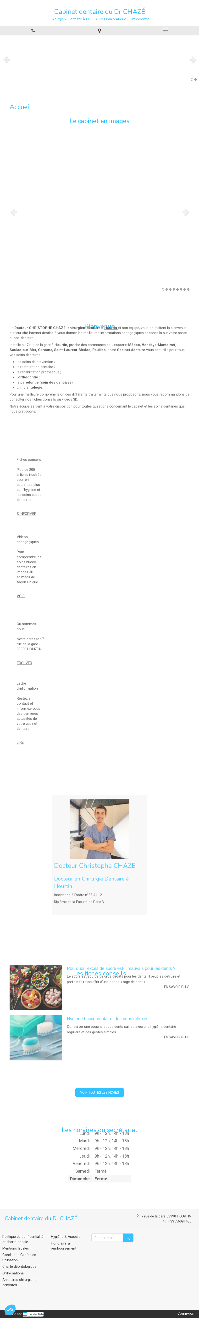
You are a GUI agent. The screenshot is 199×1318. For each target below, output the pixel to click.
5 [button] (177, 289)
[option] (99, 59)
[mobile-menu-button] (166, 30)
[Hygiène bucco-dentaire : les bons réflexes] (36, 967)
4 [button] (174, 289)
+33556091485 (179, 1221)
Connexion (185, 1313)
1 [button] (192, 79)
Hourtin (110, 261)
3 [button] (170, 289)
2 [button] (195, 79)
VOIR (21, 545)
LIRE (20, 691)
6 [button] (181, 289)
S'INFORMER (26, 466)
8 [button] (188, 289)
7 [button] (184, 289)
